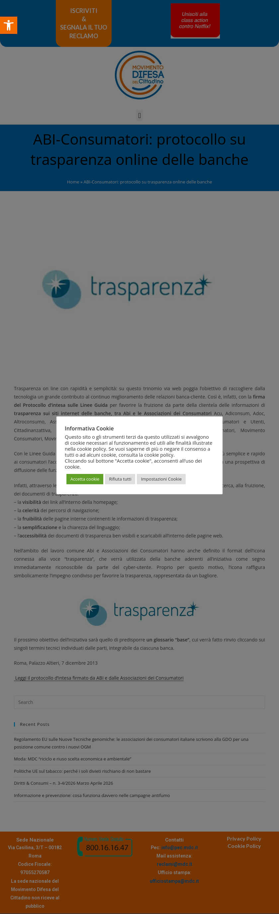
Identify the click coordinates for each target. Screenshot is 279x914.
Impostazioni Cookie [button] (161, 479)
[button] (8, 25)
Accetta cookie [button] (84, 479)
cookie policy (158, 454)
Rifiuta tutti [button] (120, 479)
